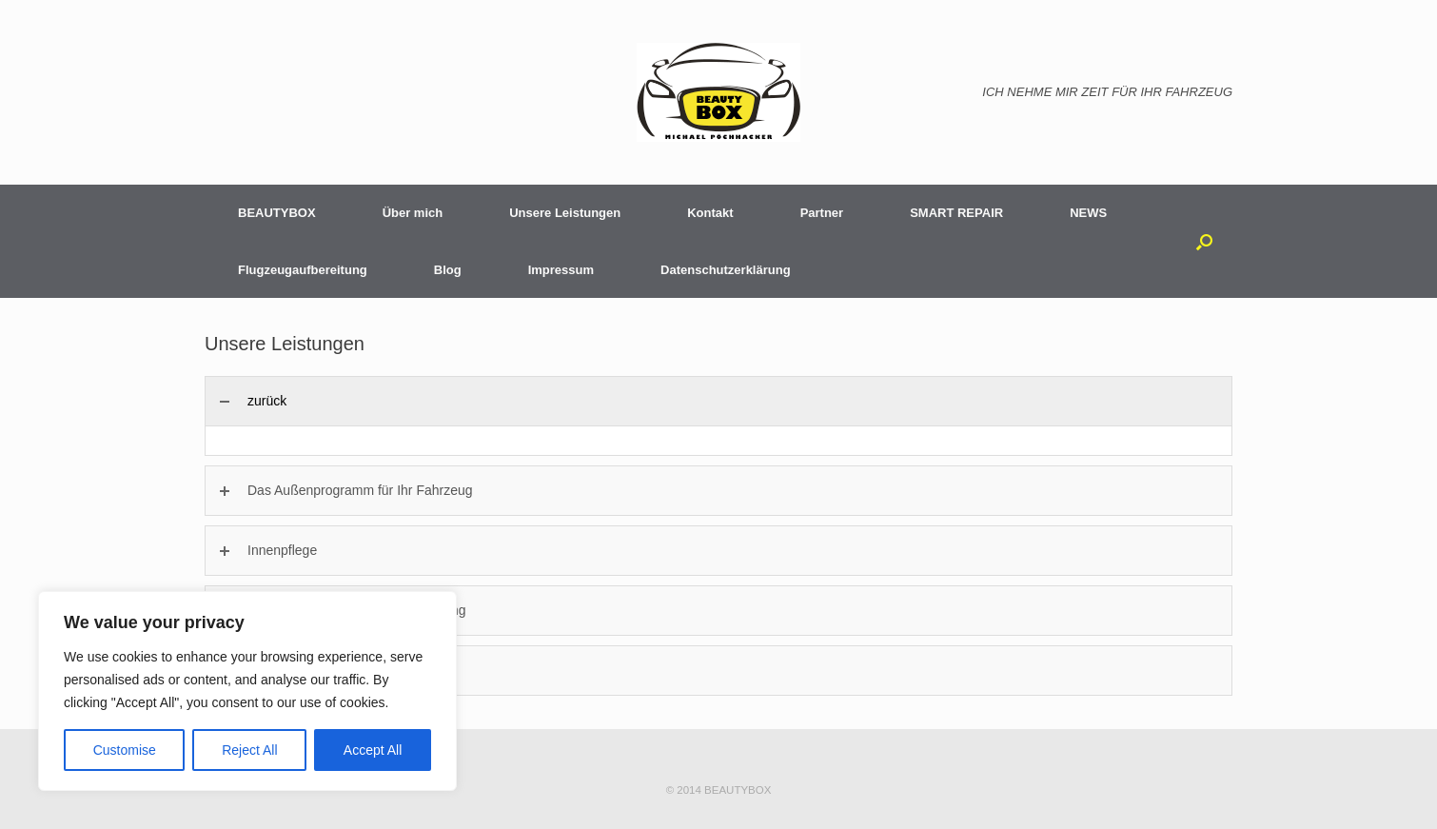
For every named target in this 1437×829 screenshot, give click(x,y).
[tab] (718, 401)
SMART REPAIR (956, 213)
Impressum (561, 270)
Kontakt (710, 213)
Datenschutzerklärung (725, 270)
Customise (124, 750)
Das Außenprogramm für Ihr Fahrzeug (360, 490)
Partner (822, 213)
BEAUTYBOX (277, 213)
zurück (266, 400)
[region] (247, 691)
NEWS (1088, 213)
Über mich (413, 213)
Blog (448, 270)
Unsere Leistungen (564, 213)
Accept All (373, 750)
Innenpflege (282, 550)
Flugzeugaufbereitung (302, 270)
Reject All (249, 750)
